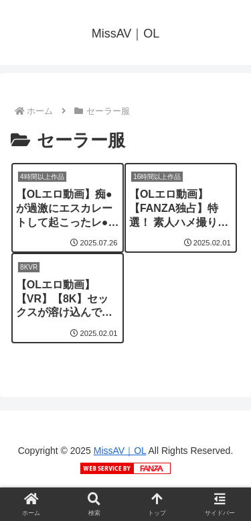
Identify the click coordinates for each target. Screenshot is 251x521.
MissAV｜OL (120, 450)
